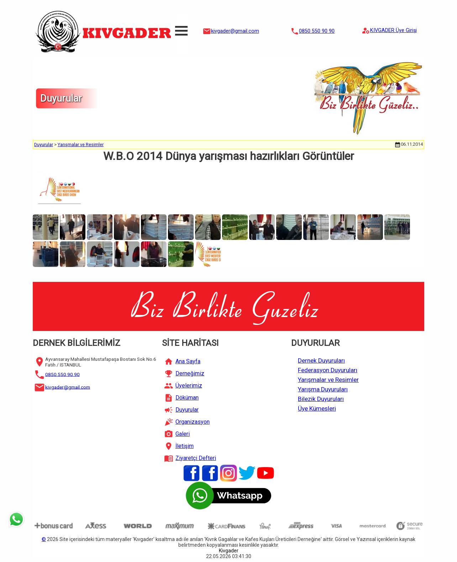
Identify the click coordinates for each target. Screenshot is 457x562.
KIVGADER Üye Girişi (393, 30)
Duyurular (43, 144)
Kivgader (228, 550)
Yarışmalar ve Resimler (81, 144)
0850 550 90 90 (317, 31)
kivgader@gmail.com (235, 31)
